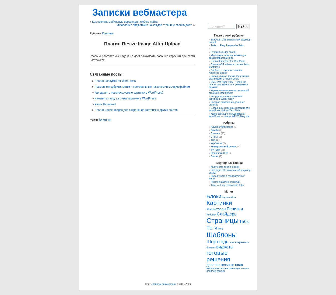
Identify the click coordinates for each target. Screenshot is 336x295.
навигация (235, 268)
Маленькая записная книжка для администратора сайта (227, 56)
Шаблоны (221, 235)
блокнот (211, 247)
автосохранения (239, 242)
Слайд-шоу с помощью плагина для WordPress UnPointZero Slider (229, 109)
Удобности (216, 143)
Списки (214, 156)
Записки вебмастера (139, 12)
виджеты (225, 246)
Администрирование (222, 127)
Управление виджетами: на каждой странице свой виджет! (154, 25)
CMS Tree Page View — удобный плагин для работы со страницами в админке (228, 84)
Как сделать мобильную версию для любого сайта (125, 21)
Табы (244, 221)
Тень (220, 228)
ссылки (221, 271)
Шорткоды (218, 241)
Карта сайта (229, 197)
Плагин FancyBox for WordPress (115, 81)
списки (245, 268)
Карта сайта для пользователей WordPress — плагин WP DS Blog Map (229, 115)
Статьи (214, 136)
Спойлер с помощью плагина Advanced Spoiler (225, 71)
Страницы (222, 220)
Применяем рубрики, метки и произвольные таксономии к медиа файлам (142, 86)
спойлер (211, 271)
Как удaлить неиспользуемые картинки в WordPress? (129, 92)
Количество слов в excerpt (225, 167)
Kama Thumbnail (105, 104)
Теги (211, 228)
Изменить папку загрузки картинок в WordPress (125, 98)
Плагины (108, 33)
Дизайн (215, 130)
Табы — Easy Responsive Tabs (227, 45)
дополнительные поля (224, 265)
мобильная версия (217, 268)
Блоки (213, 196)
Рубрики (211, 214)
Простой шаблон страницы (225, 182)
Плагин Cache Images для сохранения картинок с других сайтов (136, 110)
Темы (214, 140)
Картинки (105, 120)
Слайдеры (227, 213)
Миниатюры (216, 209)
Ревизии (235, 208)
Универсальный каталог (224, 146)
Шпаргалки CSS (219, 153)
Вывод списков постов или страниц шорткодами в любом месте (229, 77)
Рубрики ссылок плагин (223, 52)
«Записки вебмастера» (163, 284)
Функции (215, 150)
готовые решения (218, 256)
